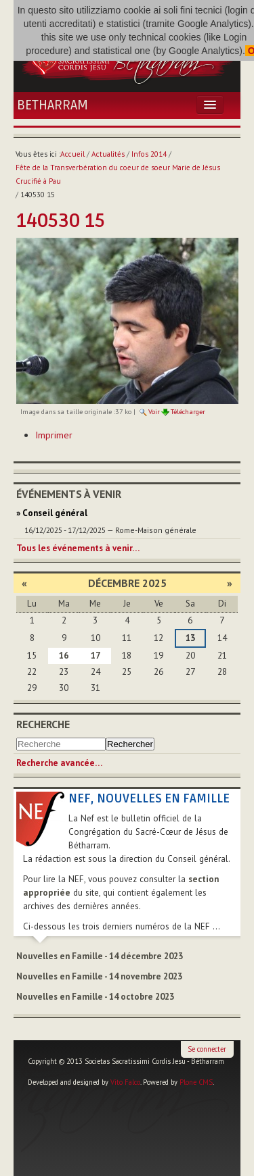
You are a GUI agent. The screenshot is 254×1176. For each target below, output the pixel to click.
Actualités (108, 154)
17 (95, 655)
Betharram (52, 105)
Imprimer (53, 435)
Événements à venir (68, 494)
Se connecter (207, 1049)
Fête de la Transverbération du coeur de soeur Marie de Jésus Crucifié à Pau (118, 174)
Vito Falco (125, 1082)
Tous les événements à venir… (78, 548)
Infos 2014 (149, 154)
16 (63, 655)
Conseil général (54, 513)
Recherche (43, 724)
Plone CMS (196, 1082)
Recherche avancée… (59, 763)
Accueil (72, 154)
